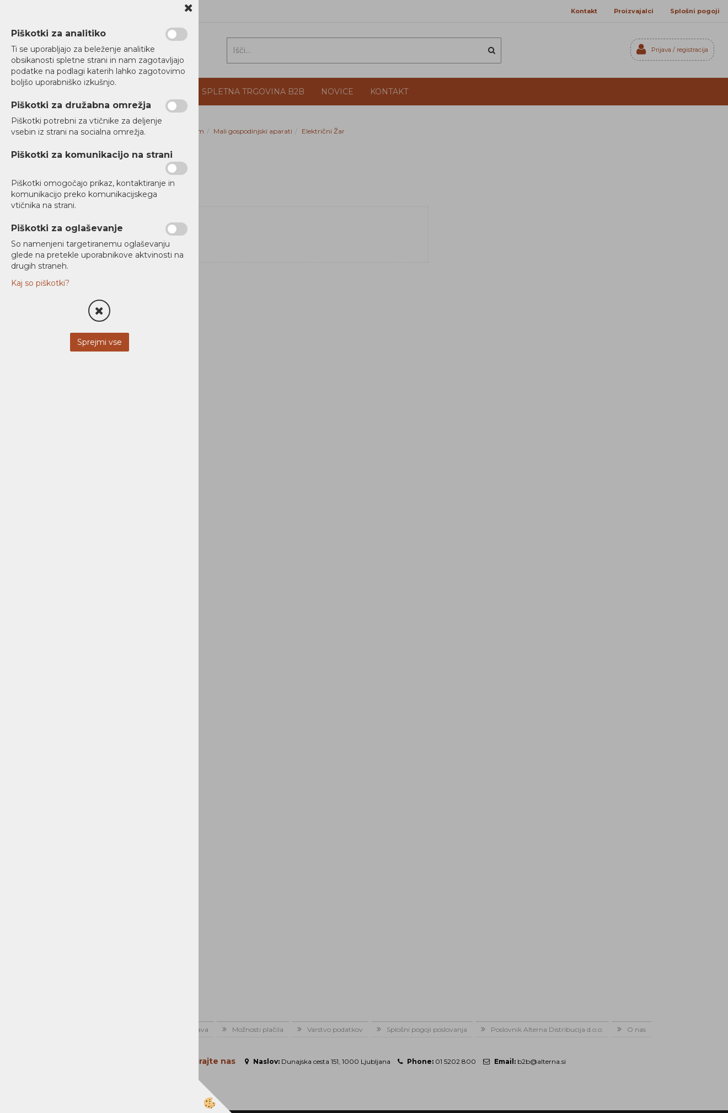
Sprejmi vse (99, 342)
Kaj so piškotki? (40, 283)
